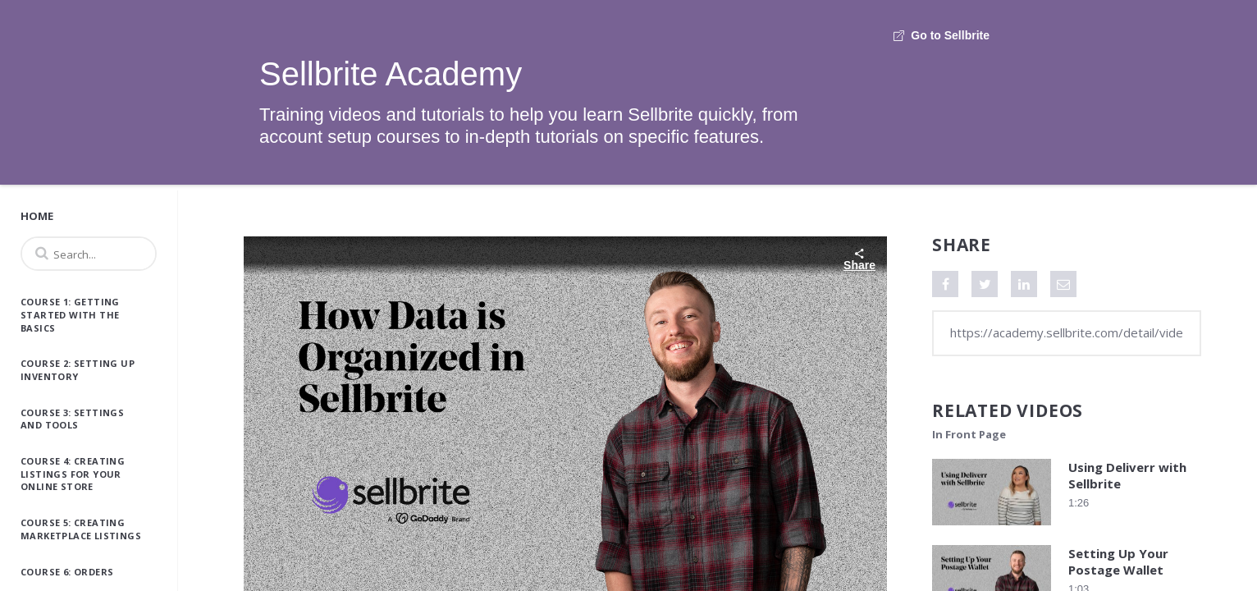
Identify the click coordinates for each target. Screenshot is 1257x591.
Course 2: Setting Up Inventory (78, 370)
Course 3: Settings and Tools (72, 419)
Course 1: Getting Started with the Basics (70, 314)
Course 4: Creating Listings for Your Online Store (73, 473)
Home (37, 215)
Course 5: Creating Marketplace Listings (81, 529)
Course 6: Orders (67, 572)
